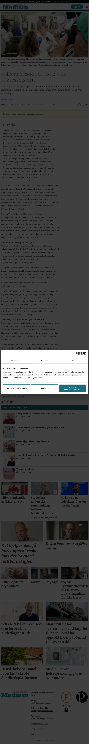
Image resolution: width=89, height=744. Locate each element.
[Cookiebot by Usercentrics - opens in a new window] (76, 353)
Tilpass (44, 388)
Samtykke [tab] (15, 360)
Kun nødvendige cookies (16, 388)
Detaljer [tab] (44, 360)
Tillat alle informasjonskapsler (72, 388)
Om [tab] (73, 360)
